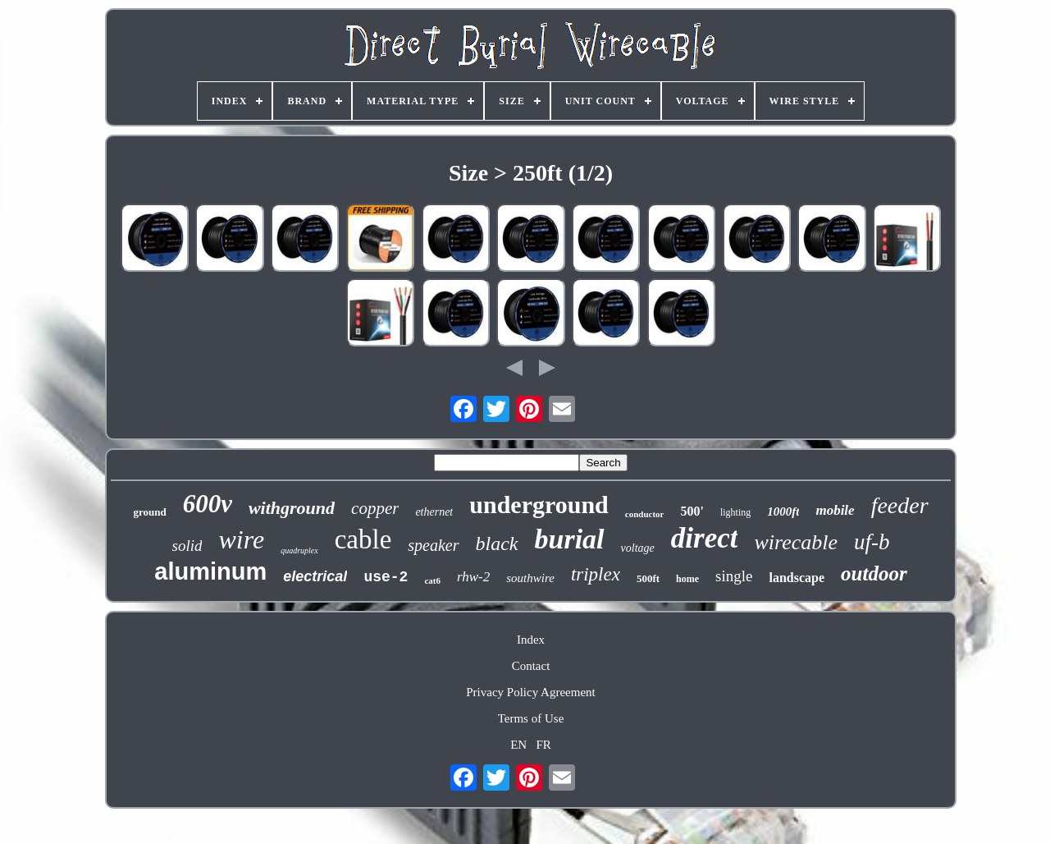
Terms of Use (531, 718)
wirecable (796, 542)
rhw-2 (473, 577)
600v (207, 503)
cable (363, 539)
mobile (834, 510)
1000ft (783, 511)
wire (241, 539)
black (497, 543)
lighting (735, 512)
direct (704, 538)
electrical (315, 576)
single (733, 576)
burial (570, 539)
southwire (530, 578)
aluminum (210, 571)
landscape (796, 578)
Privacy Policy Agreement (530, 692)
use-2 (385, 577)
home (687, 579)
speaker (433, 545)
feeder (900, 505)
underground (539, 504)
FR (543, 744)
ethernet (434, 512)
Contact (531, 665)
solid (187, 545)
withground (292, 508)
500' (691, 511)
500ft (648, 578)
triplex (595, 574)
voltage (638, 548)
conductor (644, 514)
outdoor (874, 573)
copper (375, 508)
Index (531, 639)
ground (149, 512)
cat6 (432, 580)
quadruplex (299, 550)
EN (518, 744)
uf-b (872, 542)
